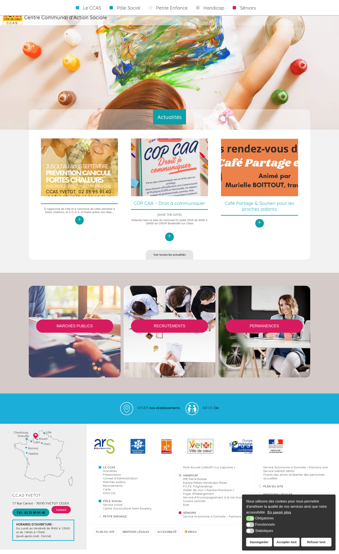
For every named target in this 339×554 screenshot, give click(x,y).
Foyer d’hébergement (198, 498)
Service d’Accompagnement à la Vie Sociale (214, 502)
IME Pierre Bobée (195, 483)
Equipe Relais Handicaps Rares (205, 487)
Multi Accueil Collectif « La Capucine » (209, 472)
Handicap (213, 8)
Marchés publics (114, 486)
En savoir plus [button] (279, 512)
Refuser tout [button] (316, 542)
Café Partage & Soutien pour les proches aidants (259, 206)
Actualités (110, 475)
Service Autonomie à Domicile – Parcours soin (295, 472)
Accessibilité (167, 536)
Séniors (248, 8)
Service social (112, 509)
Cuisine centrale (194, 505)
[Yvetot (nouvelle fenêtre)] (200, 457)
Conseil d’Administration (120, 483)
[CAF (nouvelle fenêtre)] (138, 457)
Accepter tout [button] (286, 542)
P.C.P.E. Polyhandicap (198, 491)
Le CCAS (92, 8)
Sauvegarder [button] (259, 542)
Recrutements (113, 490)
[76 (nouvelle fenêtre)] (166, 457)
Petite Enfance (172, 8)
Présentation (112, 479)
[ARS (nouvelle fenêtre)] (104, 457)
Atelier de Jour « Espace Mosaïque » (208, 494)
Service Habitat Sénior (279, 475)
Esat (186, 509)
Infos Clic (109, 497)
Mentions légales (136, 536)
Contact (62, 517)
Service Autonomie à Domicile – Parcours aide (216, 521)
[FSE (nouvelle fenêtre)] (240, 457)
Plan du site (273, 491)
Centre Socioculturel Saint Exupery (127, 513)
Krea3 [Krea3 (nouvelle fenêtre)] (191, 536)
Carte (107, 494)
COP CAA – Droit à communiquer (169, 203)
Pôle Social (128, 8)
